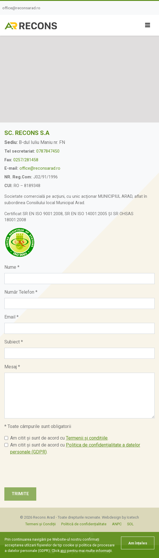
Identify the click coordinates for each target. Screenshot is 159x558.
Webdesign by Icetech (120, 517)
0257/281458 (25, 160)
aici (63, 550)
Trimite (20, 493)
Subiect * (13, 342)
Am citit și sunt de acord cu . (59, 438)
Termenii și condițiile (87, 438)
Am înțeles (137, 543)
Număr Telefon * (20, 292)
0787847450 (47, 151)
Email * (11, 317)
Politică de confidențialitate (83, 524)
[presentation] (48, 471)
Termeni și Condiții (40, 524)
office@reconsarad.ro (21, 8)
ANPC (117, 524)
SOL (130, 524)
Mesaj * (12, 366)
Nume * (11, 267)
